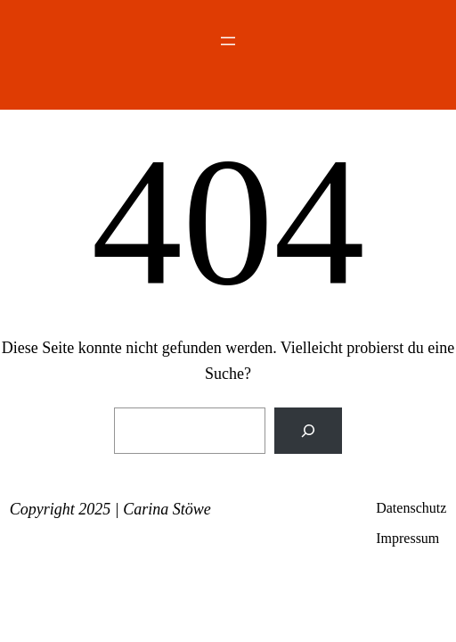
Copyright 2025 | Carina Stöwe (110, 509)
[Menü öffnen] (228, 41)
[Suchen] (308, 430)
